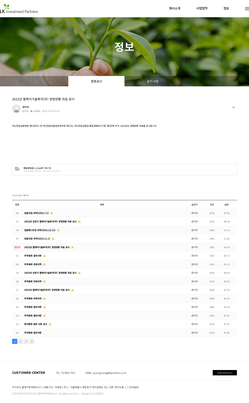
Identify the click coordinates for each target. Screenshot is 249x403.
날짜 (226, 204)
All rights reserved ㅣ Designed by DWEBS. (81, 393)
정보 (226, 8)
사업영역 (201, 8)
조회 (212, 204)
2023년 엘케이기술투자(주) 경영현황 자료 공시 (47, 289)
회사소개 (174, 8)
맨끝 (31, 341)
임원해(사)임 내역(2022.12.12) (40, 230)
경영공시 (96, 81)
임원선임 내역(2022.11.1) (37, 238)
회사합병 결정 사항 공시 (36, 324)
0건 (25, 110)
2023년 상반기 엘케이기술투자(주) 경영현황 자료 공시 (50, 272)
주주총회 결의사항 (33, 255)
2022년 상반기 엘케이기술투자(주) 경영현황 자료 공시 (50, 221)
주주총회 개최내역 (33, 264)
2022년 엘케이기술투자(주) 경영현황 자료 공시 (47, 247)
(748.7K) (37, 167)
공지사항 (153, 81)
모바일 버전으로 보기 (224, 372)
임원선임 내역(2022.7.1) (36, 213)
